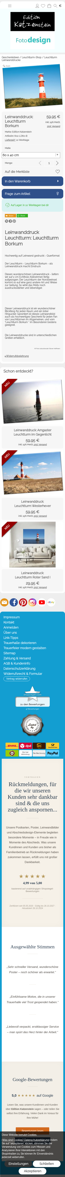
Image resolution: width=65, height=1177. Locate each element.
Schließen (47, 1164)
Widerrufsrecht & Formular (22, 674)
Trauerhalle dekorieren (19, 643)
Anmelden (37, 6)
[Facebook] (13, 602)
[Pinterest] (23, 602)
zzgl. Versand (40, 444)
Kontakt (8, 622)
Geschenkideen (10, 57)
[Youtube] (41, 602)
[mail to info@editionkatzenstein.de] (4, 602)
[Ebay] (51, 602)
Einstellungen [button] (18, 1164)
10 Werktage (17, 140)
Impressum (11, 617)
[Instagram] (32, 602)
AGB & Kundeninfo (16, 663)
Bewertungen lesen (32, 1131)
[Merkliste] (43, 6)
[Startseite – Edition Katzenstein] (32, 10)
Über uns (10, 632)
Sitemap (9, 653)
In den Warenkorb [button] (17, 181)
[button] (9, 6)
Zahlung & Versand (17, 658)
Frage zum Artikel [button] (17, 194)
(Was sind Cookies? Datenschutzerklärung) (26, 1140)
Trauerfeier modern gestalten (24, 648)
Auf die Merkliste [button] (17, 172)
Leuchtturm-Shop (31, 57)
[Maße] (31, 155)
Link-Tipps (10, 638)
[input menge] (49, 163)
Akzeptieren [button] (32, 1171)
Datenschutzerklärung (19, 668)
